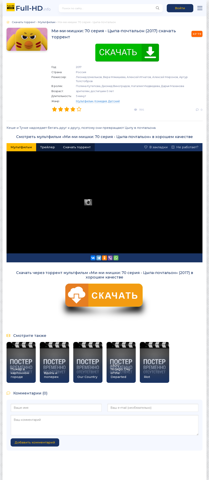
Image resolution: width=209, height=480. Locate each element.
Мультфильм (84, 101)
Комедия (100, 101)
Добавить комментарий (35, 442)
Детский (114, 101)
